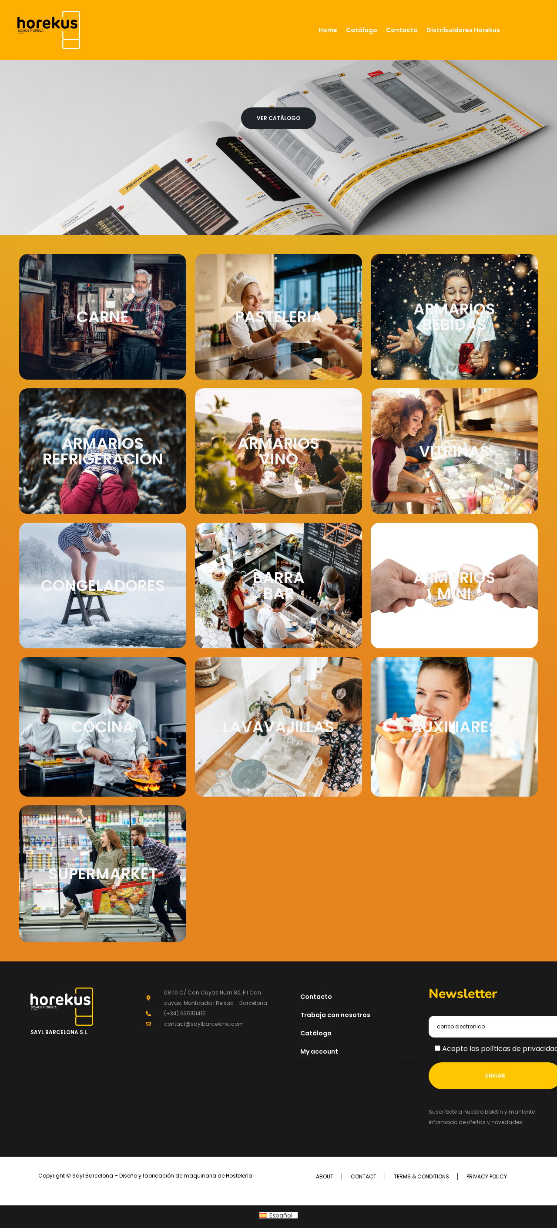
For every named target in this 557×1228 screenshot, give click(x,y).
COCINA (102, 727)
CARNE (103, 317)
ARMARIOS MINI (454, 585)
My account (319, 1051)
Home (328, 30)
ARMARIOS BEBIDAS (454, 317)
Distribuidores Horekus (463, 30)
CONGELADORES (103, 585)
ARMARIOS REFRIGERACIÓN (103, 451)
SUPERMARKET (103, 874)
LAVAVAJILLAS (278, 727)
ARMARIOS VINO (278, 451)
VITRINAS (454, 451)
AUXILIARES (454, 727)
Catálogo (361, 30)
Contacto (402, 30)
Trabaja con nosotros (335, 1015)
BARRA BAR (279, 585)
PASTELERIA (278, 317)
